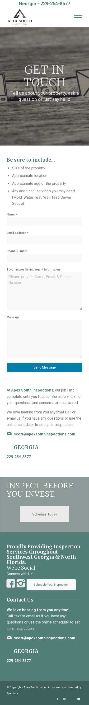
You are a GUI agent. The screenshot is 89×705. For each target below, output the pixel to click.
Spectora (12, 693)
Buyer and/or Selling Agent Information (33, 269)
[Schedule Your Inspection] (51, 584)
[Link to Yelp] (71, 699)
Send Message (44, 367)
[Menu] (75, 17)
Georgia (26, 447)
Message (13, 317)
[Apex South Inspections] (37, 17)
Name (12, 214)
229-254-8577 (55, 3)
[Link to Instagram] (64, 699)
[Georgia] (9, 446)
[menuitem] (75, 17)
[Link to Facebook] (57, 699)
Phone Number (17, 251)
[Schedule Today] (44, 514)
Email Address (17, 233)
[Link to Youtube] (78, 699)
